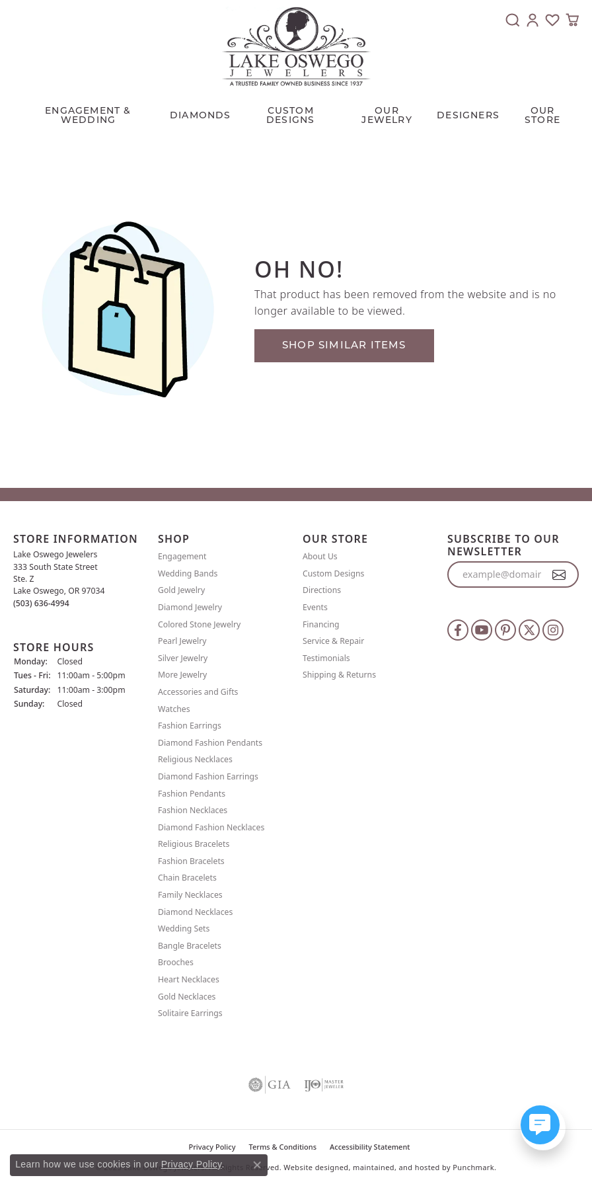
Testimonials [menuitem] (326, 657)
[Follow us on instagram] (553, 630)
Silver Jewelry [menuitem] (182, 657)
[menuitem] (269, 1084)
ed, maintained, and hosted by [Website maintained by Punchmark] (395, 1166)
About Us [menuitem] (320, 556)
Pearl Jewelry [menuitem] (182, 641)
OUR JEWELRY (386, 115)
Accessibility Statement (370, 1146)
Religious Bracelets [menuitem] (193, 844)
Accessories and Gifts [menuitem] (198, 691)
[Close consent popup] (257, 1165)
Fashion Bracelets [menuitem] (191, 860)
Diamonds (200, 115)
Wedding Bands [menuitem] (187, 572)
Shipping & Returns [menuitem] (339, 674)
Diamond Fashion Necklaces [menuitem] (211, 826)
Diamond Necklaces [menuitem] (195, 911)
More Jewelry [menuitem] (182, 674)
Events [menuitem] (315, 607)
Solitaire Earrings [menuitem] (190, 1013)
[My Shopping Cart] (572, 20)
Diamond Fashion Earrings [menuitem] (208, 776)
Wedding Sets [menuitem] (183, 928)
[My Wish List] (552, 20)
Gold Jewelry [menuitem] (181, 590)
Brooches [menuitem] (176, 962)
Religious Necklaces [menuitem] (195, 759)
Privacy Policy (191, 1164)
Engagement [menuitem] (182, 556)
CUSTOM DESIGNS (290, 115)
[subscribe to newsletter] (559, 574)
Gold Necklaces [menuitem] (186, 996)
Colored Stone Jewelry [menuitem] (199, 623)
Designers (468, 115)
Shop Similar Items (344, 344)
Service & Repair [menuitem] (333, 641)
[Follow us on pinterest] (505, 630)
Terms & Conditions (283, 1146)
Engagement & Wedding (88, 115)
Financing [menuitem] (321, 623)
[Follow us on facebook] (457, 630)
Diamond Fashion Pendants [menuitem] (210, 742)
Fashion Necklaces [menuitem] (192, 810)
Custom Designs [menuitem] (333, 572)
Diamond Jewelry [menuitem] (190, 607)
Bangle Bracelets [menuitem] (189, 945)
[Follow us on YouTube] (481, 630)
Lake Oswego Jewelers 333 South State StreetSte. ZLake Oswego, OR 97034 (59, 578)
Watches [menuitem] (174, 708)
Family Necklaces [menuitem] (190, 894)
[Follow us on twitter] (529, 630)
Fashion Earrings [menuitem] (189, 725)
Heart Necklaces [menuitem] (188, 979)
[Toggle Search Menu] (512, 20)
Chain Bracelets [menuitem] (187, 877)
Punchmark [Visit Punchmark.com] (473, 1166)
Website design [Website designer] (311, 1166)
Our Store (542, 115)
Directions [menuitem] (322, 590)
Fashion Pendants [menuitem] (191, 793)
